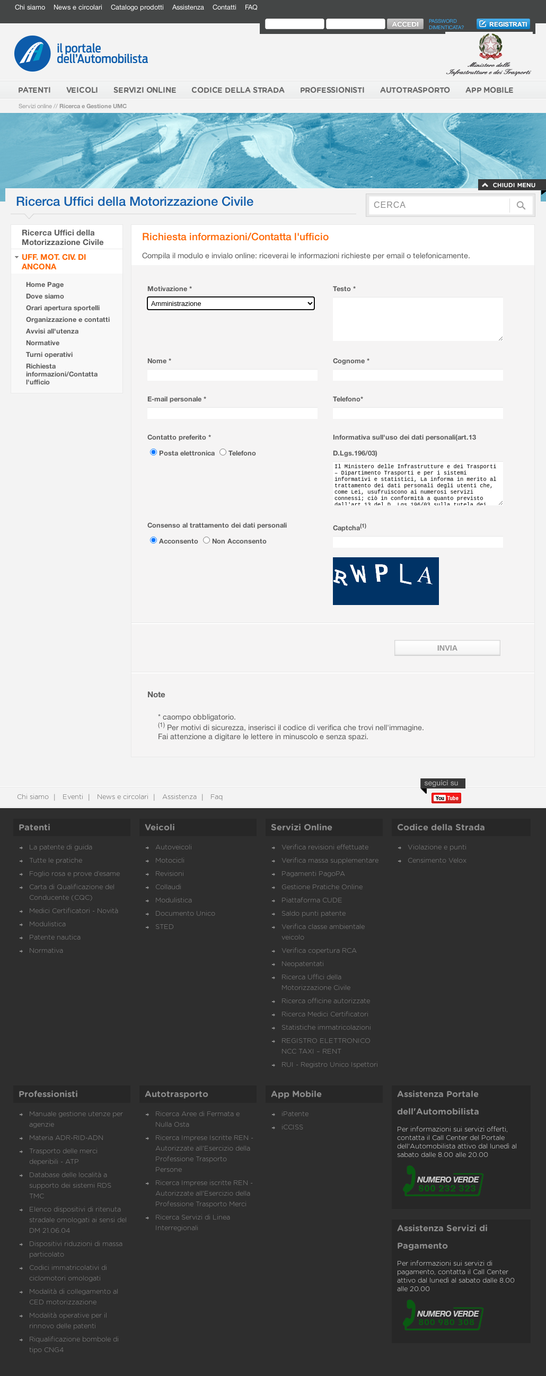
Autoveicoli (173, 847)
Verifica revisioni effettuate (324, 847)
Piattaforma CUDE (311, 900)
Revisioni (169, 874)
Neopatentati (302, 964)
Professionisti (48, 1094)
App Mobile (296, 1094)
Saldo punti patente (313, 913)
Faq (215, 797)
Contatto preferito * (179, 437)
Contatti (224, 7)
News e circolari (78, 7)
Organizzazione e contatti (68, 319)
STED (164, 927)
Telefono (242, 453)
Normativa (46, 951)
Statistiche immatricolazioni (326, 1027)
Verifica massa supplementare (329, 860)
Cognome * (351, 361)
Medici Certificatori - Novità (73, 911)
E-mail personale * (176, 399)
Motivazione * (169, 289)
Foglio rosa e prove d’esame (74, 874)
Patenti (34, 827)
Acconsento (179, 541)
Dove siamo (45, 296)
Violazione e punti (437, 847)
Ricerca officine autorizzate (325, 1001)
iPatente (295, 1114)
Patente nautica (55, 937)
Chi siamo (30, 7)
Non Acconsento (239, 541)
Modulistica (47, 924)
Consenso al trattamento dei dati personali (217, 525)
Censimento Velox (437, 860)
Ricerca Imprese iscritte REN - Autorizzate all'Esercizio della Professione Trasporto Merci (204, 1194)
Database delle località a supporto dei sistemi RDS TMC (70, 1186)
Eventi (71, 797)
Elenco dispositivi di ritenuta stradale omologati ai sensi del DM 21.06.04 (78, 1220)
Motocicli (169, 860)
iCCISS (292, 1127)
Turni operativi (49, 354)
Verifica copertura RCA (319, 951)
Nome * (159, 361)
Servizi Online (301, 827)
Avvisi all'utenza (52, 331)
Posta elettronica (188, 453)
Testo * (344, 289)
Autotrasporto (176, 1094)
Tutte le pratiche (55, 860)
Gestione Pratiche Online (322, 887)
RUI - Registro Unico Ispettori (329, 1065)
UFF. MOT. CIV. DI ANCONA (54, 261)
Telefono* (348, 399)
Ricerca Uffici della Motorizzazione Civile (63, 237)
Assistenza (188, 7)
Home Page (45, 284)
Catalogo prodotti (137, 7)
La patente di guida (60, 847)
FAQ (251, 7)
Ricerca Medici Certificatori (324, 1014)
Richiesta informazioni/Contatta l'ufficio (62, 374)
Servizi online (35, 105)
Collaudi (168, 887)
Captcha (349, 528)
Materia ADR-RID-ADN (66, 1138)
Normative (42, 343)
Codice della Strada (441, 827)
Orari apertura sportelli (63, 308)
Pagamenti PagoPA (313, 874)
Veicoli (160, 827)
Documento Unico (185, 913)
